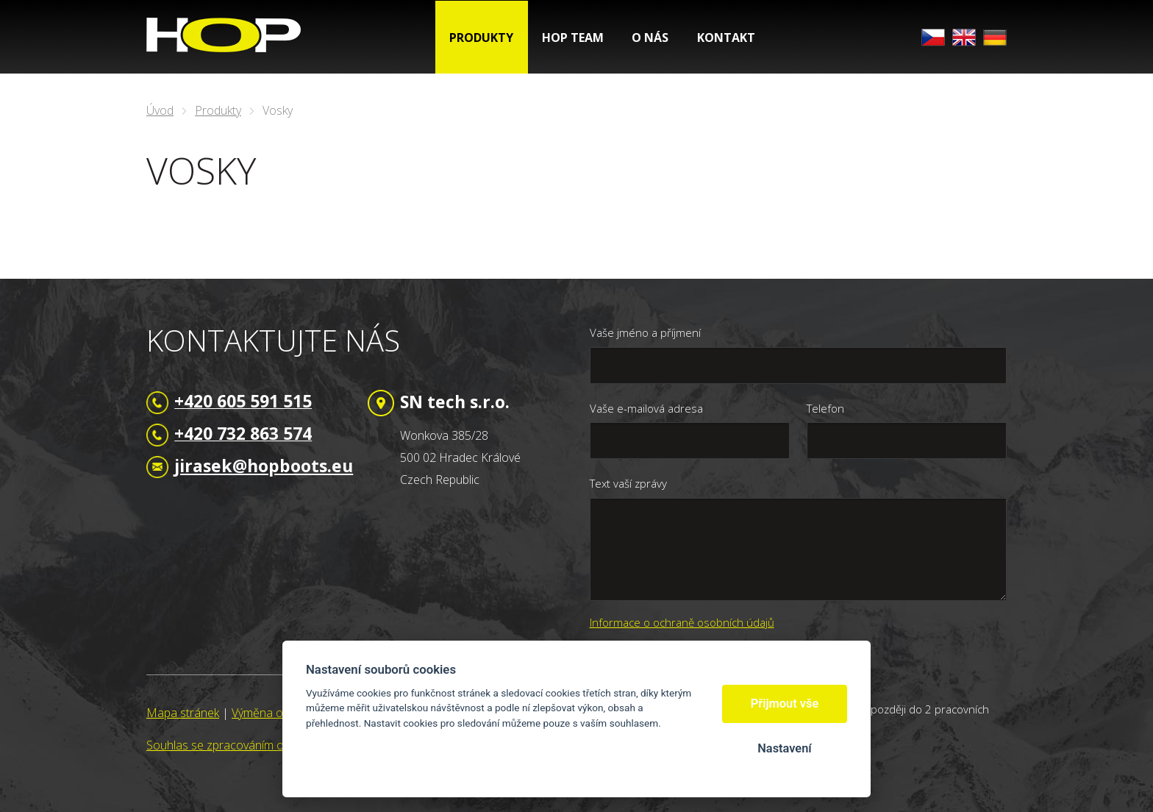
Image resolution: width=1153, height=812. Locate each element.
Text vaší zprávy (628, 483)
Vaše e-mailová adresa (646, 408)
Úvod (160, 110)
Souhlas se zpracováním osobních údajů (251, 745)
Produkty (218, 110)
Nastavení (784, 748)
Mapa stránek (182, 713)
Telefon (825, 408)
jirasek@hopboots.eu (263, 465)
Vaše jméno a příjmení (645, 332)
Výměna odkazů (273, 713)
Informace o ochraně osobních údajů (682, 622)
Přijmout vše (785, 703)
